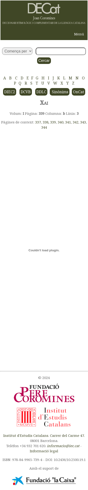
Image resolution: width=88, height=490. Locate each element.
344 (44, 127)
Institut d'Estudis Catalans (25, 435)
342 (75, 122)
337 (38, 122)
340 (60, 122)
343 (83, 122)
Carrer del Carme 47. (67, 435)
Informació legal (44, 451)
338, (46, 122)
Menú (79, 34)
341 (68, 122)
